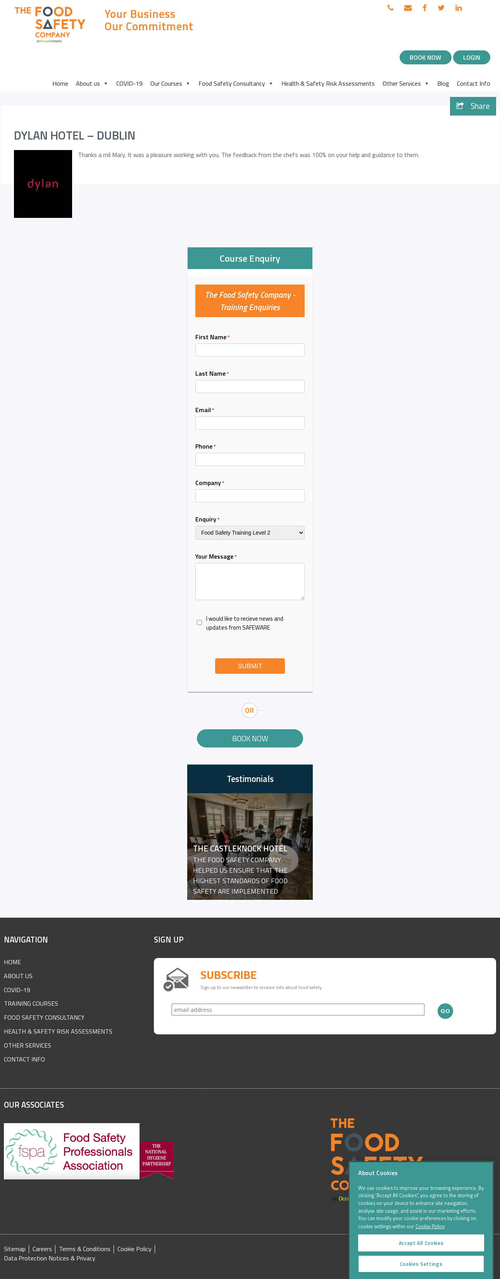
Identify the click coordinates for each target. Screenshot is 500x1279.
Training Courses (31, 1003)
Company (209, 482)
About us (92, 83)
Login (471, 57)
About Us (18, 975)
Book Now (425, 57)
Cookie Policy (134, 1249)
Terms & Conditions (84, 1249)
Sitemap (15, 1249)
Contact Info (473, 83)
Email (204, 409)
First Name (212, 337)
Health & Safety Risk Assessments (328, 83)
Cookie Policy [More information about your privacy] (430, 1253)
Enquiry (207, 519)
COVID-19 (129, 83)
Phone (205, 446)
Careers (42, 1249)
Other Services (406, 83)
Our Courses (170, 83)
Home (60, 83)
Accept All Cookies (421, 1270)
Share (473, 106)
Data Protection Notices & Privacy (49, 1258)
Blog (443, 83)
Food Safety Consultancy (236, 83)
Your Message (216, 556)
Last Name (212, 373)
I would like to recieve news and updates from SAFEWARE (244, 623)
